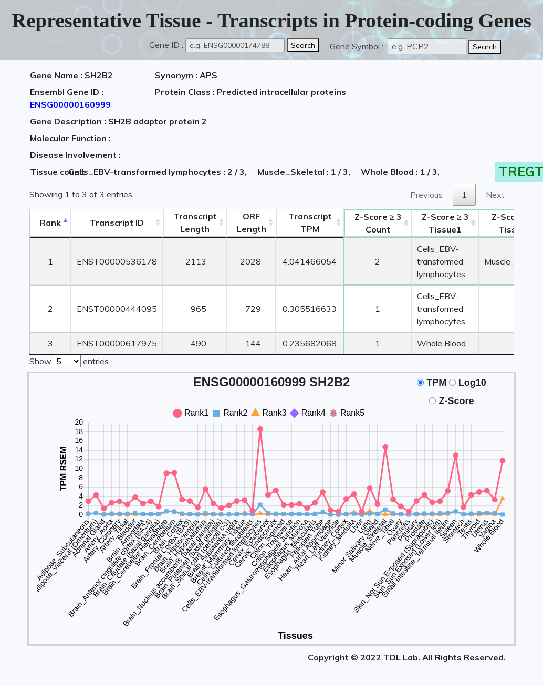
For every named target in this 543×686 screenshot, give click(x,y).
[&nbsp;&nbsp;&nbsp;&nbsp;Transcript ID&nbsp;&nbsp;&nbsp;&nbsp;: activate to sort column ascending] (117, 222)
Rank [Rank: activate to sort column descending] (50, 222)
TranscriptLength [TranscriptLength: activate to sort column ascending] (195, 222)
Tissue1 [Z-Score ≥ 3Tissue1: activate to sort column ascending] (445, 223)
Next (495, 194)
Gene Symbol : (357, 46)
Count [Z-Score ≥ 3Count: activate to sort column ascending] (378, 223)
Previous (426, 194)
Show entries (69, 360)
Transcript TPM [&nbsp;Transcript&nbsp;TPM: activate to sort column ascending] (310, 222)
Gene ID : (166, 44)
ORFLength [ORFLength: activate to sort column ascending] (251, 222)
